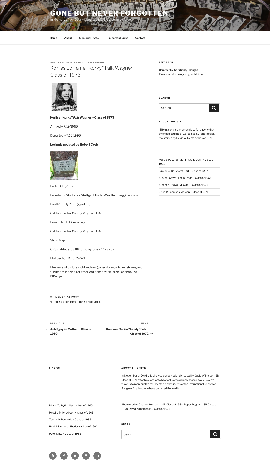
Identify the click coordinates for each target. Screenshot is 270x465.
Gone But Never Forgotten (109, 13)
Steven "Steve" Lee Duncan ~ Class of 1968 (185, 177)
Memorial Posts (90, 37)
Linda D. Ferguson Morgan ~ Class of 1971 (183, 191)
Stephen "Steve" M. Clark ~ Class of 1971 (183, 184)
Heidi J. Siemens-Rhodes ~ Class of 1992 (73, 426)
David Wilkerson (91, 62)
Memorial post (67, 297)
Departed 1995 (90, 302)
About (68, 37)
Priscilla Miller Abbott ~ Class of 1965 (71, 412)
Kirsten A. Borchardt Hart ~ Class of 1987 (183, 170)
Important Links (118, 37)
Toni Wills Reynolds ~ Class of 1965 (70, 419)
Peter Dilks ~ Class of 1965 (65, 433)
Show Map (57, 240)
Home (53, 37)
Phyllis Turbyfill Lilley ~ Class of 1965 (71, 405)
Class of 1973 (66, 302)
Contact (140, 37)
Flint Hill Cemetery (72, 222)
